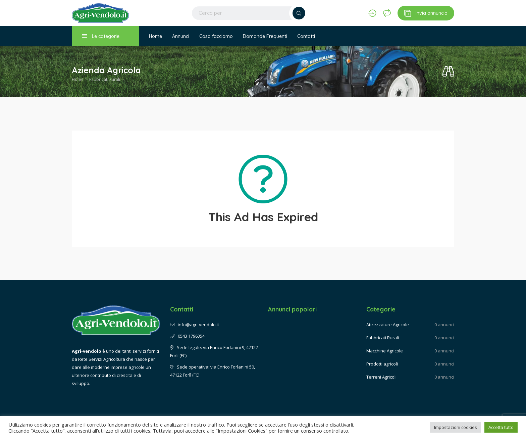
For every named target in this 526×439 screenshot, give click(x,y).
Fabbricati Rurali (104, 79)
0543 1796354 (187, 336)
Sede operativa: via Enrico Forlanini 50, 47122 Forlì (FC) (212, 371)
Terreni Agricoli (381, 377)
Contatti (306, 36)
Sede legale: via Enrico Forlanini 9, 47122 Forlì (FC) (214, 351)
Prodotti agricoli (382, 364)
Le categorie (100, 36)
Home (155, 36)
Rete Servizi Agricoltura (101, 359)
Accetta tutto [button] (501, 427)
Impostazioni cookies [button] (455, 427)
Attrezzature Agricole (387, 325)
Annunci (180, 36)
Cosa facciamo (216, 36)
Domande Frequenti (265, 36)
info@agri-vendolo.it (194, 325)
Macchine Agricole (384, 351)
